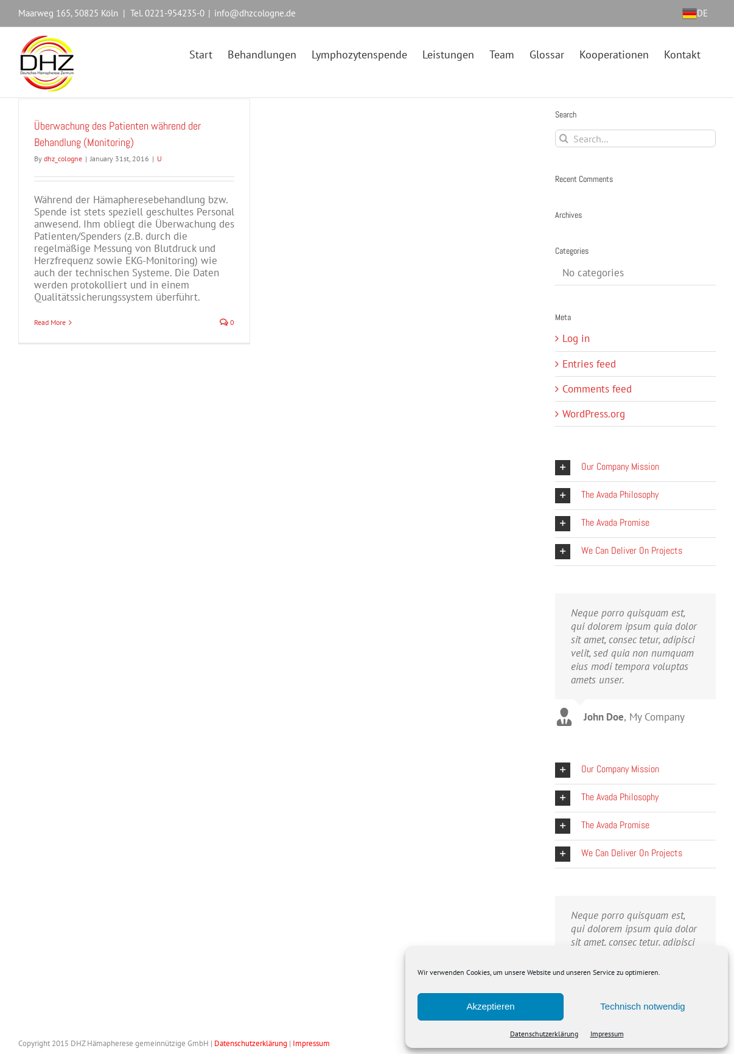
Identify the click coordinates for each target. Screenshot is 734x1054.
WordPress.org (593, 414)
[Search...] (635, 138)
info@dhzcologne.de (255, 13)
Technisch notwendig (642, 1006)
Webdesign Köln (358, 1043)
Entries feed (589, 364)
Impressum (607, 1033)
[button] (635, 467)
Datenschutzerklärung (544, 1033)
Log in (576, 338)
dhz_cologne (63, 158)
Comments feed (597, 389)
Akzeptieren (490, 1006)
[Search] (564, 138)
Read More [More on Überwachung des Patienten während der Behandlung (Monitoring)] (50, 322)
